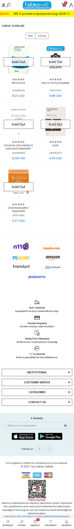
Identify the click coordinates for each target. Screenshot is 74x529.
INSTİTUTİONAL (37, 372)
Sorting (42, 35)
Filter (30, 35)
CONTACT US (37, 402)
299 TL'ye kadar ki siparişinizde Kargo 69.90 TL (43, 14)
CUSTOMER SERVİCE (37, 382)
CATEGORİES (37, 392)
